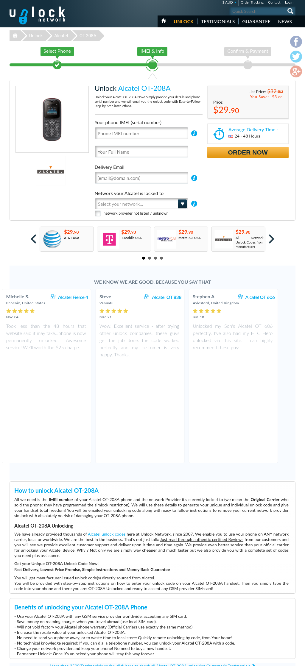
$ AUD (227, 2)
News (285, 21)
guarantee (256, 21)
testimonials (218, 21)
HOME (163, 20)
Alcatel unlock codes (106, 434)
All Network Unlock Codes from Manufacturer (250, 242)
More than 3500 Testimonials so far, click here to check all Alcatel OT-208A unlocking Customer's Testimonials (150, 566)
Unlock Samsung (116, 623)
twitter (279, 658)
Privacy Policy (258, 622)
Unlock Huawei (115, 614)
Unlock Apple (113, 627)
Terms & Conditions (262, 618)
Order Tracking (252, 2)
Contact (274, 2)
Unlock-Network (37, 15)
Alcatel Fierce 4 (86, 297)
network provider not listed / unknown (136, 213)
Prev (33, 239)
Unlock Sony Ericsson (119, 632)
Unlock (184, 21)
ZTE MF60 (204, 609)
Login (289, 2)
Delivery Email (110, 167)
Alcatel (61, 35)
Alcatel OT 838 (179, 297)
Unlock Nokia (114, 618)
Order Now (248, 152)
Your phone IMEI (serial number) (128, 122)
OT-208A (88, 35)
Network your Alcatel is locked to (129, 193)
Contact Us (256, 613)
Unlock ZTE (112, 636)
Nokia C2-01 (206, 614)
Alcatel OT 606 (272, 297)
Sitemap (254, 626)
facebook (267, 658)
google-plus (291, 658)
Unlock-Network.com (37, 609)
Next (271, 239)
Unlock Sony (113, 640)
